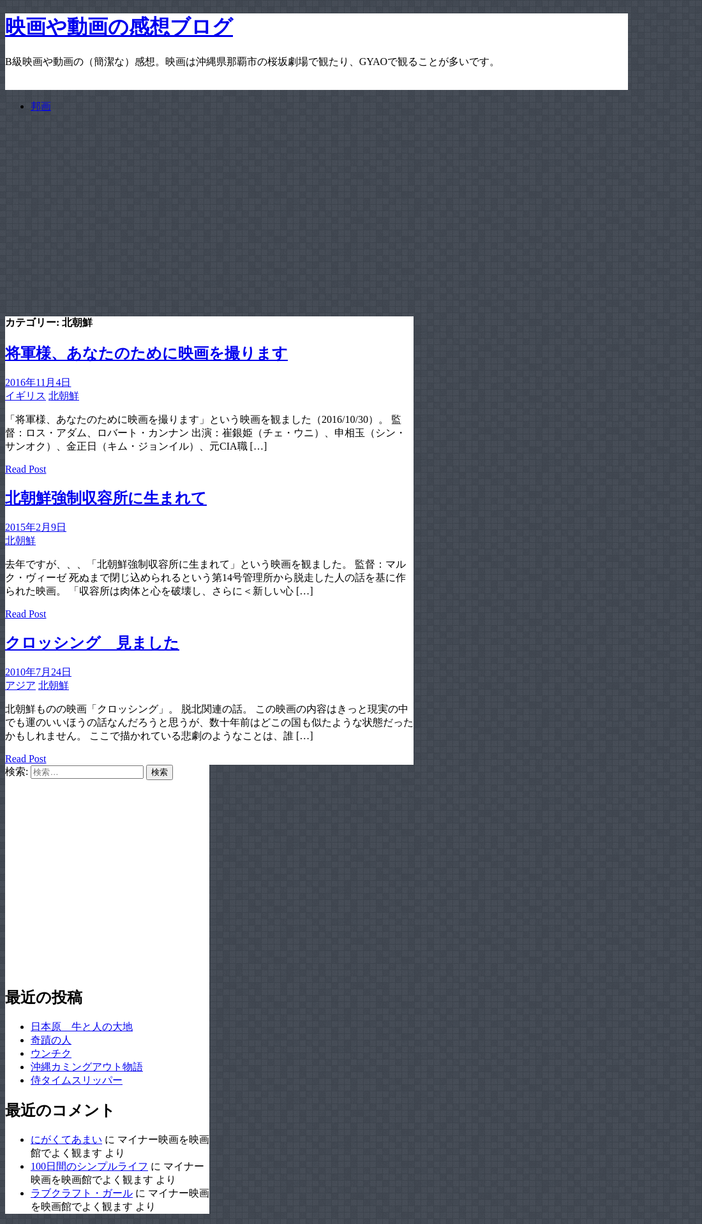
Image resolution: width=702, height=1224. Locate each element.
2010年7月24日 (38, 672)
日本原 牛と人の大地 (82, 1026)
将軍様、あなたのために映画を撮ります (146, 353)
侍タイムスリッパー (77, 1080)
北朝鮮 (64, 395)
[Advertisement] (316, 213)
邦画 (41, 106)
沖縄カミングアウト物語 (87, 1066)
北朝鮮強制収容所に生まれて (106, 498)
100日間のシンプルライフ (89, 1166)
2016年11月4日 (38, 382)
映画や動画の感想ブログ (119, 26)
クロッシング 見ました (92, 643)
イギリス (25, 395)
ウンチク (51, 1053)
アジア (20, 685)
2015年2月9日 (35, 527)
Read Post (25, 469)
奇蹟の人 (51, 1040)
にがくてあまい (66, 1139)
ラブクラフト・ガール (82, 1193)
